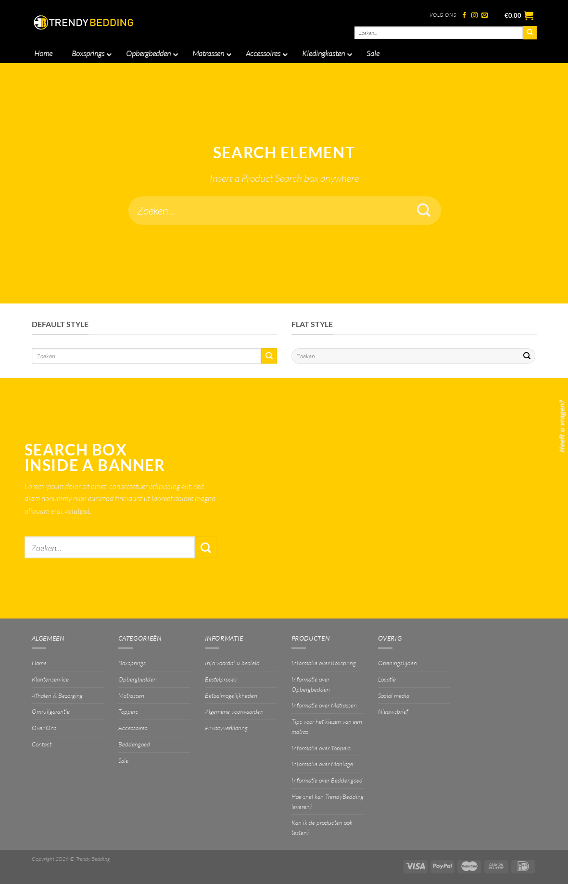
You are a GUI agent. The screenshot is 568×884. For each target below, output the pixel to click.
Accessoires (132, 728)
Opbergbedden (137, 679)
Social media (393, 695)
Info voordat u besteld (232, 663)
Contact (41, 744)
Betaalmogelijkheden (231, 695)
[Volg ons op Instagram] (474, 15)
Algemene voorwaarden (234, 711)
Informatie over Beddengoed (327, 780)
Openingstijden (397, 663)
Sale (123, 760)
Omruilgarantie (51, 711)
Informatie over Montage (322, 764)
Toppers (128, 711)
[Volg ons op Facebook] (464, 15)
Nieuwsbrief (393, 711)
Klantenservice (50, 679)
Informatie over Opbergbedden (310, 684)
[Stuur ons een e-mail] (484, 15)
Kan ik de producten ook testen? (322, 827)
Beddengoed (134, 744)
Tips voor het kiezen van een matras (326, 726)
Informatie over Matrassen (324, 705)
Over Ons (44, 728)
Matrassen (131, 695)
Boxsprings (132, 663)
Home (39, 663)
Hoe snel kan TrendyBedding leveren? (327, 801)
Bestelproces (221, 679)
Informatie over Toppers (321, 748)
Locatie (387, 679)
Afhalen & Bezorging (57, 695)
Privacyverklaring (226, 728)
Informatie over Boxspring (323, 663)
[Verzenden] (529, 32)
